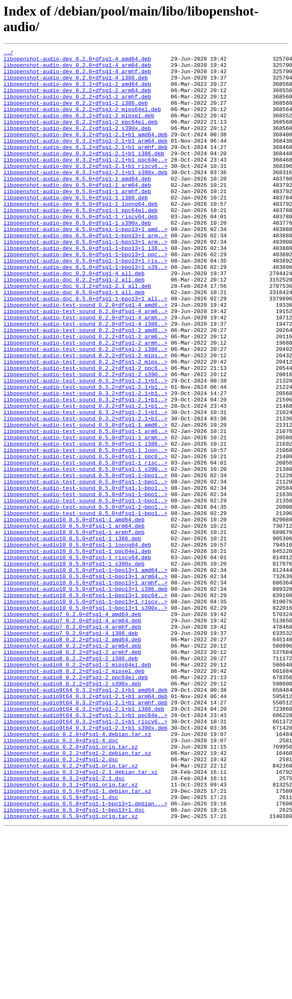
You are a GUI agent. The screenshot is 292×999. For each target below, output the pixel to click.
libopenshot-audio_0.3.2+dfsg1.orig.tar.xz (70, 932)
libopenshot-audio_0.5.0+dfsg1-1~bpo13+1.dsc (73, 962)
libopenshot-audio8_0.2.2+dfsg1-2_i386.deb (70, 780)
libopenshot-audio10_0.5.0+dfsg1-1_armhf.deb (73, 629)
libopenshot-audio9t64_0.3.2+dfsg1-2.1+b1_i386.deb (83, 841)
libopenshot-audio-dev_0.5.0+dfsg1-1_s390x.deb (77, 258)
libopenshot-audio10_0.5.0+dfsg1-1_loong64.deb (77, 644)
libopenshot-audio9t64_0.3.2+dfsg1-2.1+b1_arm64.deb (85, 826)
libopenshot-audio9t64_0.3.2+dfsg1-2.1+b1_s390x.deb (85, 864)
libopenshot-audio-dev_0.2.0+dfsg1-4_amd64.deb (77, 61)
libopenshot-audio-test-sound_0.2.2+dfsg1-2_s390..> (85, 440)
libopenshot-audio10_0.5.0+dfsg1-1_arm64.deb (73, 621)
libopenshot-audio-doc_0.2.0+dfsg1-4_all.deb (73, 318)
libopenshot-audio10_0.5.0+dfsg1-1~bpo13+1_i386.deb (85, 697)
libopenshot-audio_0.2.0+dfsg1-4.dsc (60, 879)
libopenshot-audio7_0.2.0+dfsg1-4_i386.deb (70, 750)
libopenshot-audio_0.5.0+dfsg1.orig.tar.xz (70, 970)
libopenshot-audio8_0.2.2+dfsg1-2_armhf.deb (72, 773)
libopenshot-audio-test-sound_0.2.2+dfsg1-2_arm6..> (85, 394)
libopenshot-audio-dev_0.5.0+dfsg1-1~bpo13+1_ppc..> (85, 296)
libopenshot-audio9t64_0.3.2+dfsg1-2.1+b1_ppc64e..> (85, 849)
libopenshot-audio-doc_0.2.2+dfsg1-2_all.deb (73, 326)
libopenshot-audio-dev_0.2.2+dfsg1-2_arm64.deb (77, 99)
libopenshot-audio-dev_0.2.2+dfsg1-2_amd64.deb (77, 91)
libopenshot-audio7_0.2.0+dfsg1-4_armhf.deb (72, 743)
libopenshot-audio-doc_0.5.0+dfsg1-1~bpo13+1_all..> (85, 349)
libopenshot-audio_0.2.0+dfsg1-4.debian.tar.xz (77, 871)
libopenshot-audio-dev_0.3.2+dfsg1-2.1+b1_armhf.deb (85, 167)
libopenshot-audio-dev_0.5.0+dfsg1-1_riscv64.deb (80, 250)
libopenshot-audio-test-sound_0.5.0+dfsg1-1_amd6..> (85, 500)
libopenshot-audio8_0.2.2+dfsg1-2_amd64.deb (72, 758)
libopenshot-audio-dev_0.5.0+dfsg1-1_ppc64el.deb (80, 243)
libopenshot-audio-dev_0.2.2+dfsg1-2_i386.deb (75, 114)
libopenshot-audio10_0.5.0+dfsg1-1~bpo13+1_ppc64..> (85, 705)
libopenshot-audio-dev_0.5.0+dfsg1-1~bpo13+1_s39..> (85, 311)
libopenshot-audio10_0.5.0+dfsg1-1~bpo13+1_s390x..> (85, 720)
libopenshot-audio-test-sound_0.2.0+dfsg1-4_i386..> (85, 379)
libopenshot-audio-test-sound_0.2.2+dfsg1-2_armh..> (85, 402)
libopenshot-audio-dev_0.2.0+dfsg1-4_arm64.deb (77, 68)
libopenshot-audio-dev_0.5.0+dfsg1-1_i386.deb (75, 227)
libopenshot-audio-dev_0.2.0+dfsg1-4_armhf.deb (77, 76)
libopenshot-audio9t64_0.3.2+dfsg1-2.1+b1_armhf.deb (85, 833)
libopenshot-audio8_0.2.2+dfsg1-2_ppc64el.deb (75, 803)
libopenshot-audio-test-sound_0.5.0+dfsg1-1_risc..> (85, 546)
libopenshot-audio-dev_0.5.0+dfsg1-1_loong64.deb (80, 235)
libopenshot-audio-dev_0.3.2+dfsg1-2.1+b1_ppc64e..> (85, 182)
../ (8, 53)
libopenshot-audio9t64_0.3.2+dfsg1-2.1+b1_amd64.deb (85, 818)
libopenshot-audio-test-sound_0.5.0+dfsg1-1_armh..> (85, 515)
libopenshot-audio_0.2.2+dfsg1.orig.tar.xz (70, 909)
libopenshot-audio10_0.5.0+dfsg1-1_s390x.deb (73, 667)
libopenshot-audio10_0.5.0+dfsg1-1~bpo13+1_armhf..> (85, 689)
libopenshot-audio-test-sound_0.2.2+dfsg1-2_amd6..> (85, 387)
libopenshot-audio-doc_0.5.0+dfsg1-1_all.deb (73, 341)
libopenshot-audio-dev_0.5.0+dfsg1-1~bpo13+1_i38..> (85, 288)
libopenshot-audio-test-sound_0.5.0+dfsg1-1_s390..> (85, 553)
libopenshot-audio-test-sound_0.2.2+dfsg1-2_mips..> (85, 417)
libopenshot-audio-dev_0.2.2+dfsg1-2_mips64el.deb (82, 121)
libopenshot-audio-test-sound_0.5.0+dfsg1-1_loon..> (85, 530)
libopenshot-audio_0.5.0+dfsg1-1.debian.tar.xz (77, 939)
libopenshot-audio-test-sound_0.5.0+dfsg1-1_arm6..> (85, 508)
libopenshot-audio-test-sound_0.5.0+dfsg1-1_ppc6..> (85, 538)
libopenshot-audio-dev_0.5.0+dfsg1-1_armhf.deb (77, 220)
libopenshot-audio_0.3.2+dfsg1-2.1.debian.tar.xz (80, 917)
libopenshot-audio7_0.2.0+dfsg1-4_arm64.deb (72, 735)
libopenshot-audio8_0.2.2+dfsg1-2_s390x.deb (72, 811)
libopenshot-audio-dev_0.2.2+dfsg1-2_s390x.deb (77, 144)
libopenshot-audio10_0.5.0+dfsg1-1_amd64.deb (73, 614)
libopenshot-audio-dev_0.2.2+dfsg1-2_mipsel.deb (78, 129)
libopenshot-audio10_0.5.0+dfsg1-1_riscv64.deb (77, 659)
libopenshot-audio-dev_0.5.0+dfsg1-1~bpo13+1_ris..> (85, 303)
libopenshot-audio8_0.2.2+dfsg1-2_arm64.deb (72, 765)
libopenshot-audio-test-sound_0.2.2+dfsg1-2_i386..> (85, 409)
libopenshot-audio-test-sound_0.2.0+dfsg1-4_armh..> (85, 371)
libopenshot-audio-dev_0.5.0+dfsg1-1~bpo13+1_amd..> (85, 265)
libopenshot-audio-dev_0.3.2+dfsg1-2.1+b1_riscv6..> (85, 190)
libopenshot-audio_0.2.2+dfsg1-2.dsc (60, 902)
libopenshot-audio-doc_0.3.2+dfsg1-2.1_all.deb (77, 333)
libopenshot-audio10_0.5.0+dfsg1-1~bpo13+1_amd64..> (85, 674)
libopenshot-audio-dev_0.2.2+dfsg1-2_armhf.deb (77, 106)
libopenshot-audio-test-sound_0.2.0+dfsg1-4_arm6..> (85, 364)
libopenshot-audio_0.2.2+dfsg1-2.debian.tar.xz (77, 894)
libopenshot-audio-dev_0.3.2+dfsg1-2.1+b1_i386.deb (83, 174)
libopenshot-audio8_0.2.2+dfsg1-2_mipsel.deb (73, 796)
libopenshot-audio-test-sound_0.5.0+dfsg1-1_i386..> (85, 523)
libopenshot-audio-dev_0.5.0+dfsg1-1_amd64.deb (77, 205)
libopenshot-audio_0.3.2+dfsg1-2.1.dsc (64, 924)
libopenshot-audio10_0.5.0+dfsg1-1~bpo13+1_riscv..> (85, 712)
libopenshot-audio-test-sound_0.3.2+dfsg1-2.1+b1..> (85, 447)
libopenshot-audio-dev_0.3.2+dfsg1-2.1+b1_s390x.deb (85, 197)
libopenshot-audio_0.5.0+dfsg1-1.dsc (60, 947)
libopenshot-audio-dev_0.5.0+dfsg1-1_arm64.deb (77, 212)
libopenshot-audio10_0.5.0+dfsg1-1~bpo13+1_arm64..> (85, 682)
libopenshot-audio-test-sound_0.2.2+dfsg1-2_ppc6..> (85, 432)
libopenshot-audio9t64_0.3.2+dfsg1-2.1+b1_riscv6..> (85, 856)
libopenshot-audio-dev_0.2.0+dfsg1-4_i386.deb (75, 84)
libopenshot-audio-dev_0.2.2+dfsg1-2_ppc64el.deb (80, 137)
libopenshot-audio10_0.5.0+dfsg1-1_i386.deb (72, 636)
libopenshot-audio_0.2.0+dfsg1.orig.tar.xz (70, 886)
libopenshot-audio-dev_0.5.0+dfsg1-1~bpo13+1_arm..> (85, 273)
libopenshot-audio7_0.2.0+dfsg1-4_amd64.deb (72, 727)
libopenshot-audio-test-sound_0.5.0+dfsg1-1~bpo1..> (85, 561)
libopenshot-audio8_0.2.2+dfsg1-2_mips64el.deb (77, 788)
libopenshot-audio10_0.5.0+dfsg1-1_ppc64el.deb (77, 652)
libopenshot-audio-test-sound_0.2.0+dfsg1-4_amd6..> (85, 356)
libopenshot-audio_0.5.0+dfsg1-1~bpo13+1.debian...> (85, 955)
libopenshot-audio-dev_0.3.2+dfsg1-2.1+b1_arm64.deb (85, 159)
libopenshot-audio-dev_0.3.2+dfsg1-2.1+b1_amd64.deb (85, 152)
